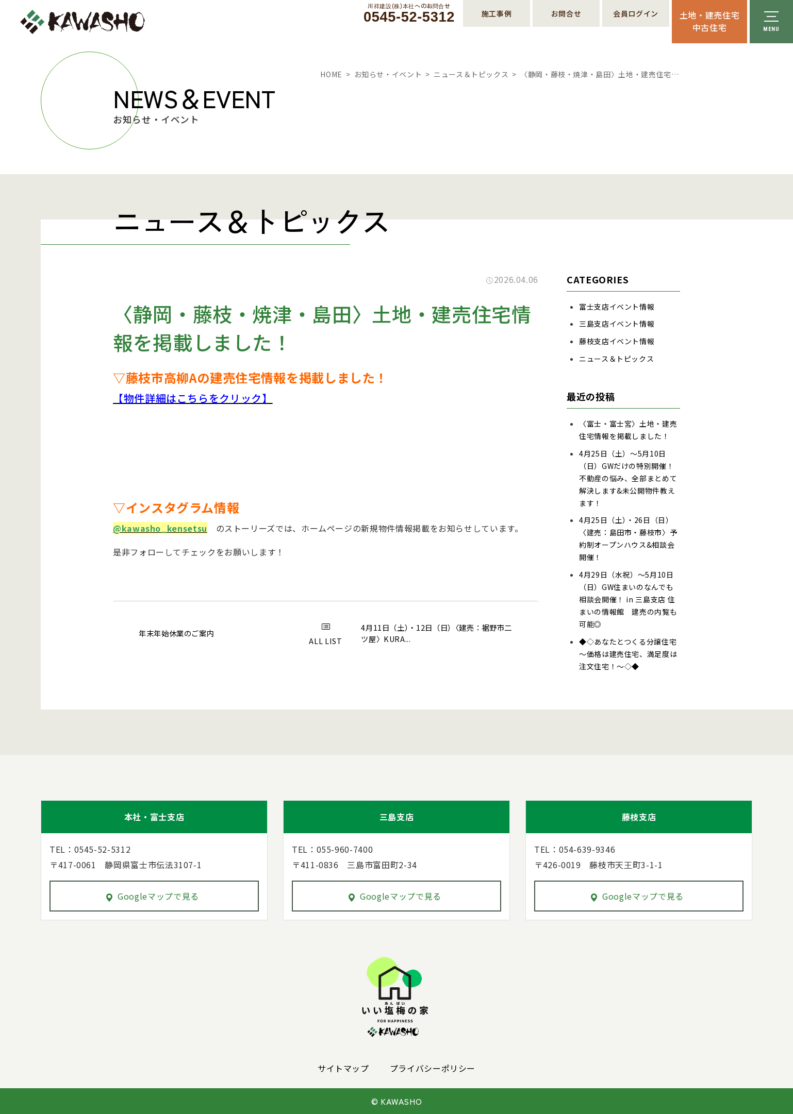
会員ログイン (635, 13)
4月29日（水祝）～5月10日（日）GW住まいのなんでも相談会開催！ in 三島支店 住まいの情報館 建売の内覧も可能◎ (628, 599)
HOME (331, 74)
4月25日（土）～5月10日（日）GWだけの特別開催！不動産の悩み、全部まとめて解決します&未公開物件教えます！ (628, 478)
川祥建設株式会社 (82, 22)
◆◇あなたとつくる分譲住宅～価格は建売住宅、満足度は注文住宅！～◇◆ (628, 653)
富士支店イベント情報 (616, 306)
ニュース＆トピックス (471, 74)
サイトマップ (343, 1068)
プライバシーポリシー (432, 1068)
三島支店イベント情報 (616, 323)
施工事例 (497, 13)
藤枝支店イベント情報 (616, 341)
